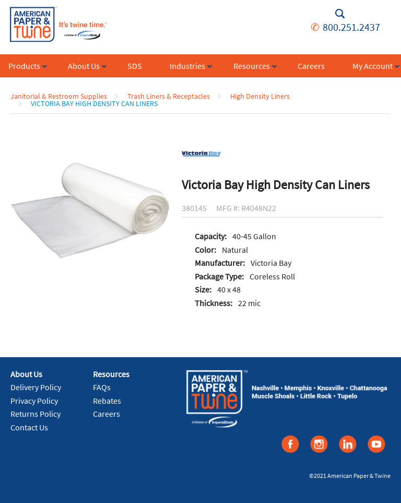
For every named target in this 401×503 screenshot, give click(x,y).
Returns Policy (35, 413)
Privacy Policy (34, 400)
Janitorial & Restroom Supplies (58, 96)
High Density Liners (260, 96)
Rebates (107, 400)
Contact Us (29, 427)
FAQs (102, 387)
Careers (106, 413)
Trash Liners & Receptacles (168, 96)
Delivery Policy (35, 387)
